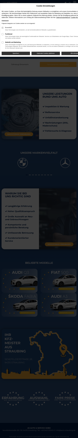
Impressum (5, 20)
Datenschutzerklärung (63, 17)
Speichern (16, 53)
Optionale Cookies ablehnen (46, 53)
